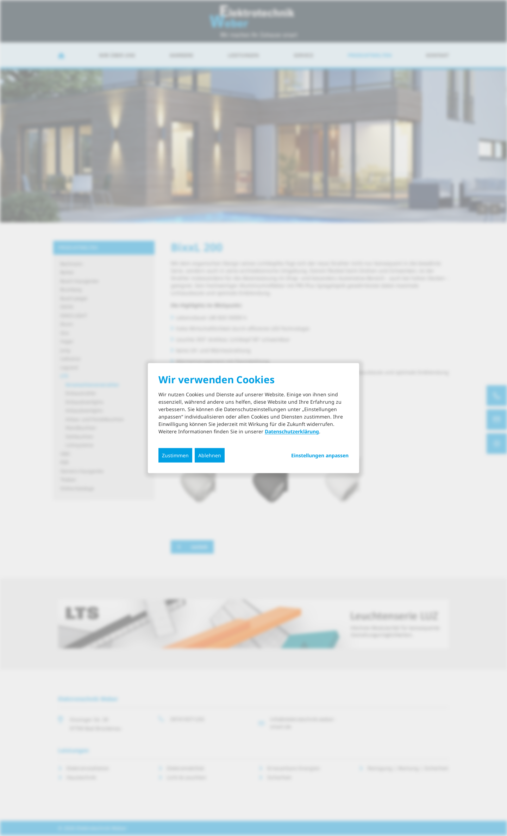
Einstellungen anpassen (320, 455)
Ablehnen (209, 455)
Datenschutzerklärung (292, 431)
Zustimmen (175, 455)
